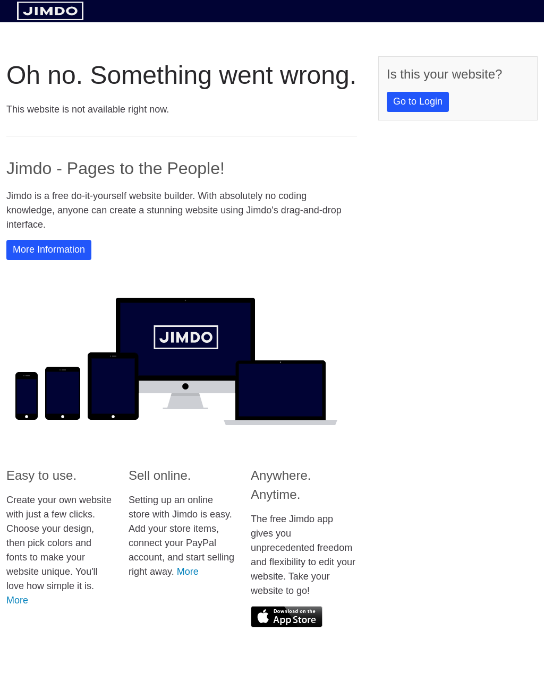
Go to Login (418, 101)
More (17, 600)
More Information (49, 249)
